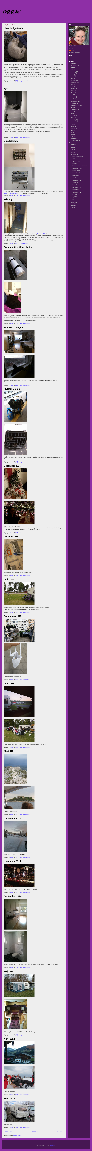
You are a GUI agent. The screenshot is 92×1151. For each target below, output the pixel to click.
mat (72, 63)
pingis (72, 130)
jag (72, 94)
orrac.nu (73, 58)
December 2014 (12, 818)
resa (72, 76)
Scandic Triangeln (14, 327)
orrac (12, 11)
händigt (73, 138)
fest (72, 84)
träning (73, 74)
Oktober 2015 (11, 536)
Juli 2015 (9, 579)
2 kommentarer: (24, 243)
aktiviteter (73, 65)
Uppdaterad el (11, 141)
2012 (72, 205)
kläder (72, 97)
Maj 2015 (8, 751)
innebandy (74, 103)
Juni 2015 (9, 683)
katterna (73, 69)
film (72, 111)
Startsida (35, 1132)
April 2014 (9, 1039)
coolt (72, 124)
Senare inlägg (9, 1132)
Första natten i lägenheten (18, 247)
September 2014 (12, 896)
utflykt (72, 88)
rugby (72, 134)
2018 (72, 147)
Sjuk (6, 88)
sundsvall (73, 99)
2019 (72, 145)
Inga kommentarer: (25, 81)
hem (72, 78)
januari (75, 154)
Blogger (52, 1145)
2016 (72, 152)
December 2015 (12, 466)
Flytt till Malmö (12, 389)
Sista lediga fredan (14, 28)
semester (73, 80)
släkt (72, 86)
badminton (74, 122)
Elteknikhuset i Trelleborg (11, 193)
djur (72, 113)
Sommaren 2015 (12, 616)
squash (73, 115)
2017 (72, 149)
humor (72, 126)
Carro (72, 50)
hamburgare (74, 101)
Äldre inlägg (59, 1132)
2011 (72, 207)
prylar (72, 107)
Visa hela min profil (74, 52)
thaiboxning (74, 109)
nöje (72, 90)
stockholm (73, 82)
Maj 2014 (8, 971)
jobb (72, 92)
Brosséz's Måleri (41, 234)
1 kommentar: (24, 533)
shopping (73, 72)
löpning (73, 128)
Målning (8, 199)
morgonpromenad (76, 105)
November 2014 (12, 861)
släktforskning (74, 140)
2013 (72, 203)
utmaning (73, 119)
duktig (72, 117)
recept (72, 132)
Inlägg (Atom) (17, 1135)
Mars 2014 (9, 1098)
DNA (72, 136)
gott (72, 67)
